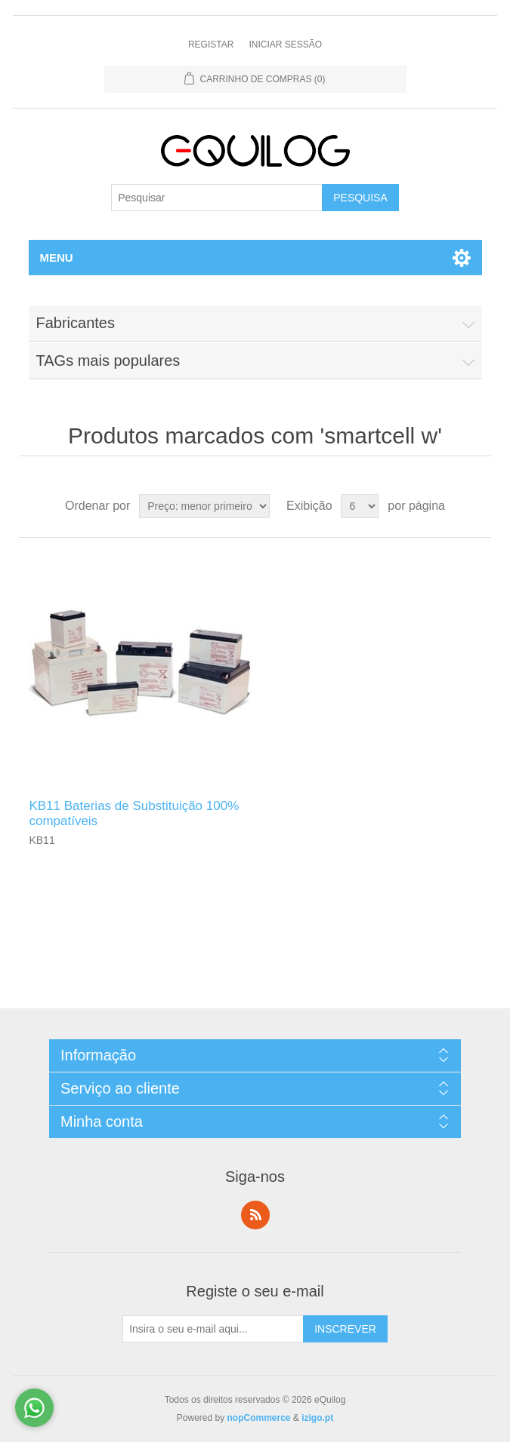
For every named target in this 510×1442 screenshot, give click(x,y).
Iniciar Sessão (285, 44)
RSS (255, 1215)
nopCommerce (259, 1418)
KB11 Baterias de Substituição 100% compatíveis (134, 813)
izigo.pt (317, 1418)
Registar (210, 44)
